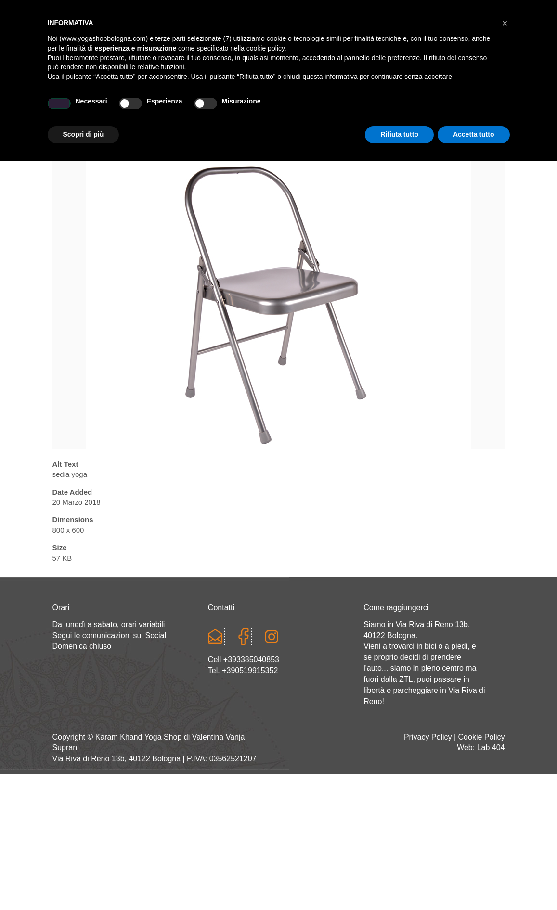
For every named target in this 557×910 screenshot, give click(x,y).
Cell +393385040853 (243, 659)
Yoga (171, 109)
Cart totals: (85, 9)
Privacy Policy (428, 737)
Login (382, 9)
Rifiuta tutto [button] (399, 883)
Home (99, 109)
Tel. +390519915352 (243, 670)
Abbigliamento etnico (385, 109)
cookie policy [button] (265, 797)
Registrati (420, 9)
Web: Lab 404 (481, 747)
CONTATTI (452, 109)
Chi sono (135, 109)
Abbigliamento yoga (229, 109)
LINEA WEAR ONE (305, 109)
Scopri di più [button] (83, 883)
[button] (505, 772)
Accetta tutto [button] (473, 883)
